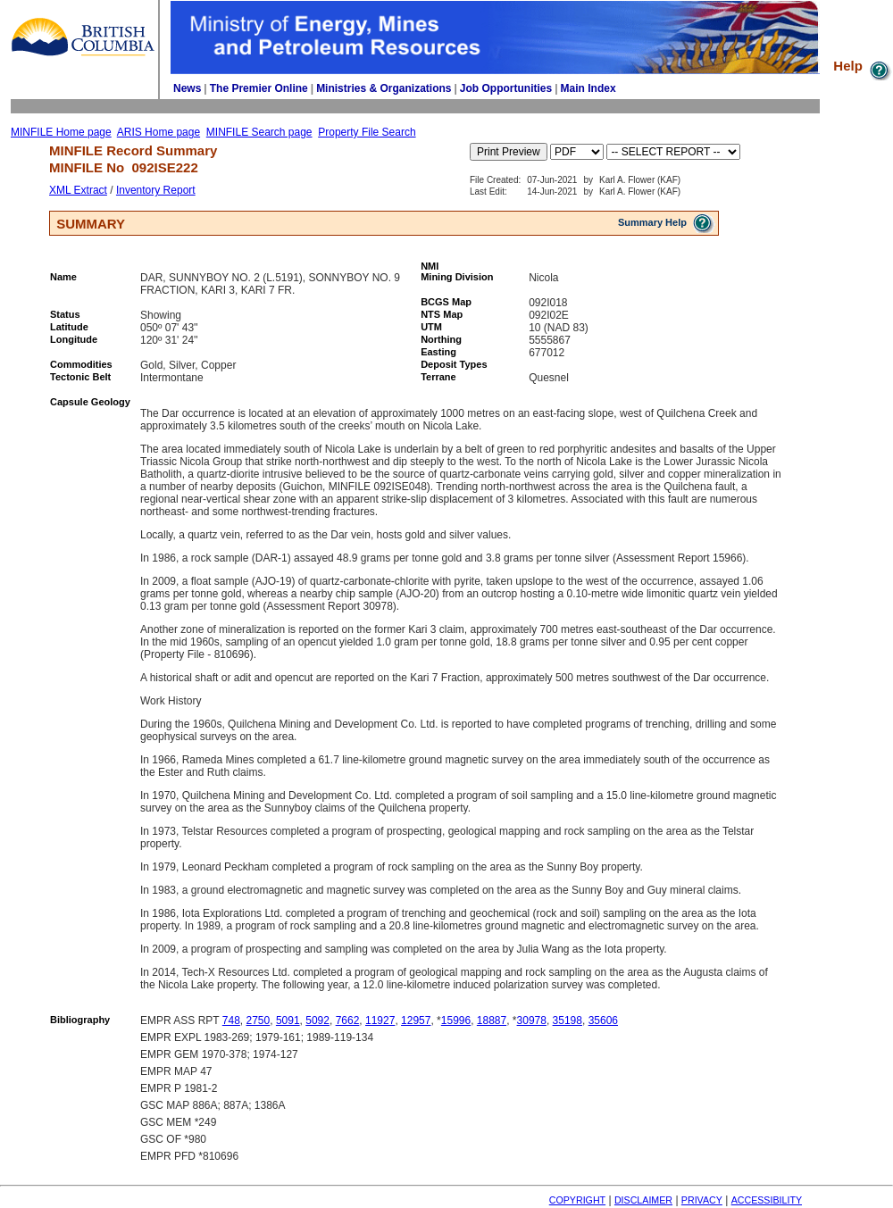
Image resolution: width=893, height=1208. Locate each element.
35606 (603, 1020)
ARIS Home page (158, 132)
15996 (456, 1020)
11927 (380, 1020)
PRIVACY (701, 1200)
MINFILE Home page (61, 132)
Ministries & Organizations (383, 88)
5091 (288, 1020)
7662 (348, 1020)
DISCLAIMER (643, 1200)
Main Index (588, 88)
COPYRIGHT (577, 1200)
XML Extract (78, 190)
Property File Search (366, 132)
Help (863, 65)
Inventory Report (156, 190)
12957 (415, 1020)
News (187, 88)
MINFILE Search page (259, 132)
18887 (491, 1020)
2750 (258, 1020)
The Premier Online (259, 88)
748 (231, 1020)
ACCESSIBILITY (766, 1200)
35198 (567, 1020)
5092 (317, 1020)
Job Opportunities (506, 88)
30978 (532, 1020)
